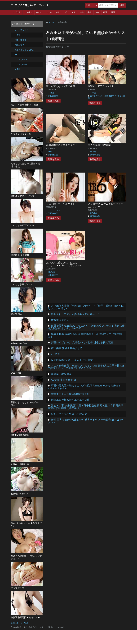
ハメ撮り (28, 12)
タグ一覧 (17, 12)
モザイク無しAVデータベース (32, 5)
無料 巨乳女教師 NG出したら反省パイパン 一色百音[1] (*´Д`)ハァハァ (85, 421)
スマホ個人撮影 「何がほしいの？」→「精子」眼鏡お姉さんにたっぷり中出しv (86, 307)
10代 (66, 12)
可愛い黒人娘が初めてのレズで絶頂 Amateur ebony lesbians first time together (84, 387)
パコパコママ (54, 210)
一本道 (51, 93)
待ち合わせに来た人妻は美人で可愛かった (75, 314)
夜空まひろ (95, 96)
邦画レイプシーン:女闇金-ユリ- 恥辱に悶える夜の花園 (82, 342)
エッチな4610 (21, 59)
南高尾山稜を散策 (61, 374)
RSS (26, 623)
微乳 (113, 12)
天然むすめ (19, 45)
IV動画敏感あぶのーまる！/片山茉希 (72, 359)
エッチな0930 (21, 64)
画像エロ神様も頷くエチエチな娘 (70, 399)
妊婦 (82, 12)
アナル (49, 12)
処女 (58, 12)
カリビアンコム (21, 30)
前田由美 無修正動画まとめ (67, 348)
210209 (55, 354)
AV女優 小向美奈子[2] (63, 379)
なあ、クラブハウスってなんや (69, 414)
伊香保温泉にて (60, 320)
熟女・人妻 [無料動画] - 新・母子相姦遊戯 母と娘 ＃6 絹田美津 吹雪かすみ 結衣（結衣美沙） (85, 406)
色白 (97, 12)
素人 (74, 12)
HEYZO (52, 151)
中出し (39, 12)
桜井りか (113, 96)
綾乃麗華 (104, 96)
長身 (89, 12)
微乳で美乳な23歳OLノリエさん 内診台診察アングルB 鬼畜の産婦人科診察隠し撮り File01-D (86, 327)
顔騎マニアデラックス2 (100, 86)
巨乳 (105, 12)
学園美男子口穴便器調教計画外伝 (70, 394)
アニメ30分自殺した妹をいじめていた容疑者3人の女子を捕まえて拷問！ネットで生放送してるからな (86, 367)
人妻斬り (18, 69)
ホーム (51, 22)
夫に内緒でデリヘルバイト (60, 203)
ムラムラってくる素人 (24, 50)
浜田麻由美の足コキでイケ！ (61, 145)
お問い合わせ (16, 623)
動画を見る (53, 100)
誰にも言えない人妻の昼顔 (60, 86)
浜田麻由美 (53, 96)
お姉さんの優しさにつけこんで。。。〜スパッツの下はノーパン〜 (64, 265)
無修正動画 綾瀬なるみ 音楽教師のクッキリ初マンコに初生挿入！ (85, 335)
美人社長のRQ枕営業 (99, 145)
